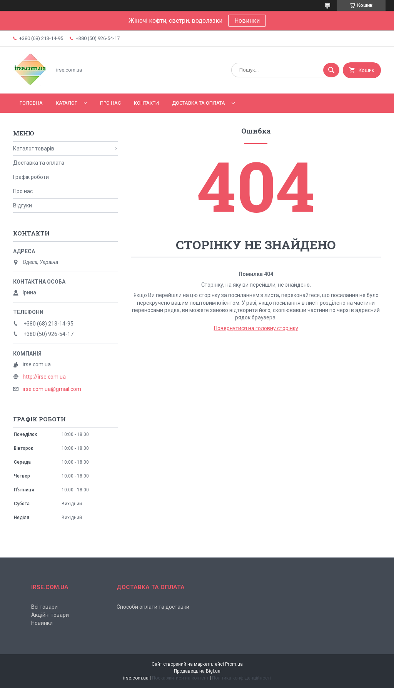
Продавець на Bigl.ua (197, 671)
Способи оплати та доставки (153, 607)
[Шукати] (331, 70)
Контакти (146, 103)
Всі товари (44, 607)
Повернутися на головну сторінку (256, 328)
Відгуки (22, 205)
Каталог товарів (33, 148)
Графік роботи (31, 177)
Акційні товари (50, 615)
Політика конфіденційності (241, 678)
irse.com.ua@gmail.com (52, 389)
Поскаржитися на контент (180, 678)
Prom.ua (234, 664)
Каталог (66, 103)
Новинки (247, 20)
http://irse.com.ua (44, 377)
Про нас (110, 103)
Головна (31, 103)
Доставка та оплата (198, 103)
